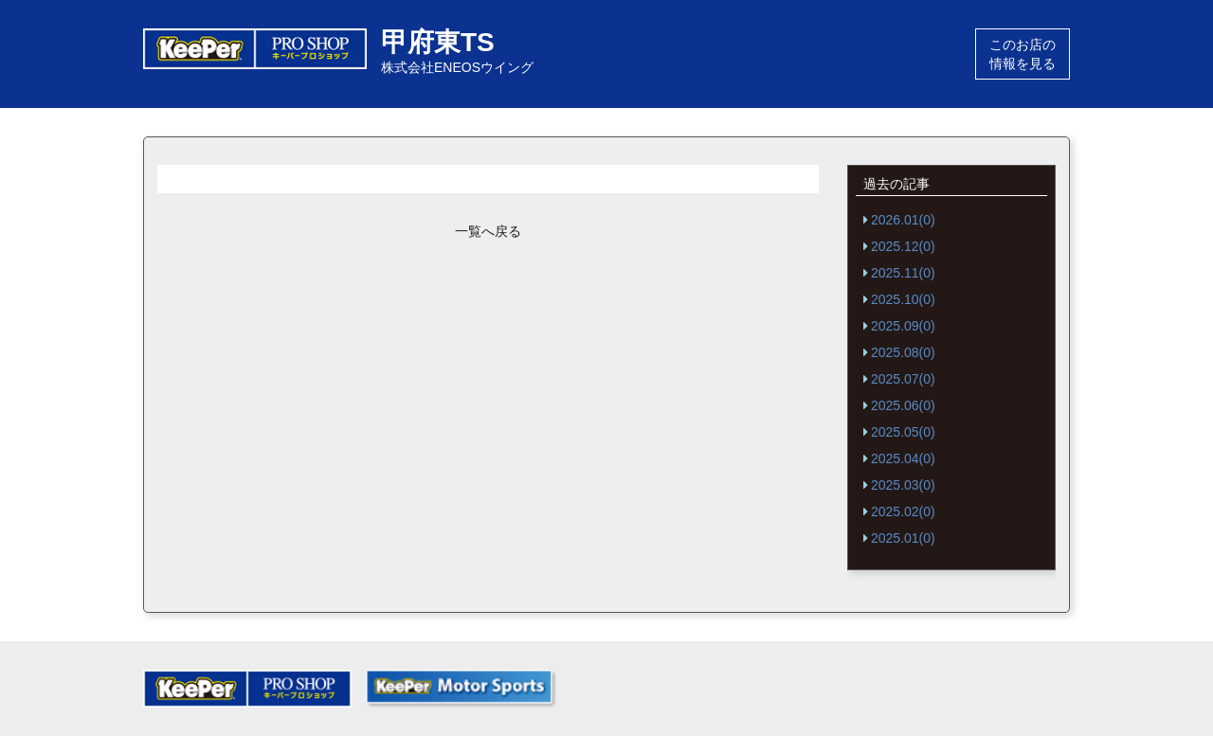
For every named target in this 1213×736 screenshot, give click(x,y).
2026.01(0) (903, 219)
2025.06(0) (903, 405)
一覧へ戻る (488, 231)
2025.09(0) (903, 325)
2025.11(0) (903, 272)
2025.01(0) (903, 538)
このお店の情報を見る (1022, 54)
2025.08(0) (903, 352)
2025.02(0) (903, 511)
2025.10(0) (903, 299)
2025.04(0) (903, 458)
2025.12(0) (903, 246)
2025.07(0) (903, 378)
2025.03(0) (903, 485)
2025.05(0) (903, 432)
